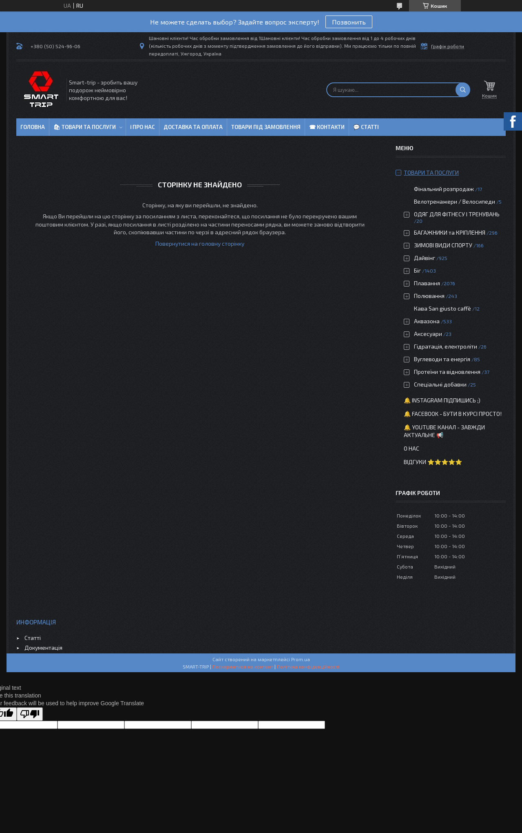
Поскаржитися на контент (242, 666)
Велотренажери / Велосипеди (454, 201)
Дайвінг (424, 257)
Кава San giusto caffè (442, 308)
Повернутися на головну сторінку (199, 243)
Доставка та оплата (193, 127)
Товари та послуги (431, 172)
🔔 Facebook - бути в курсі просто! (453, 413)
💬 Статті (366, 127)
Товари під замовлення (266, 127)
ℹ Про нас (142, 127)
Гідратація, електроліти (445, 346)
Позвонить (349, 22)
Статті (32, 637)
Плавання (427, 283)
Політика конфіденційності (308, 666)
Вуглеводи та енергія (442, 358)
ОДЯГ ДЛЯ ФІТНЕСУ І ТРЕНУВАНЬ (457, 214)
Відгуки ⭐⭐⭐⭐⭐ (433, 461)
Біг (417, 270)
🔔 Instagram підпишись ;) (442, 400)
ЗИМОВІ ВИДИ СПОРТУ (443, 245)
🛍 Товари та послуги (84, 127)
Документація (43, 647)
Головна (32, 127)
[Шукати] (463, 89)
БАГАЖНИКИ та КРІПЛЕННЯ (449, 232)
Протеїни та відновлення (447, 371)
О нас (411, 448)
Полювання (429, 295)
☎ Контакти (327, 127)
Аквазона (427, 321)
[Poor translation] (30, 714)
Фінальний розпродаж (444, 188)
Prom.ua (300, 659)
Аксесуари (428, 333)
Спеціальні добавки (440, 384)
